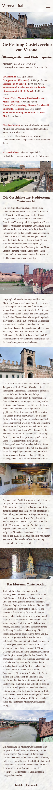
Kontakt (19, 785)
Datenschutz (32, 785)
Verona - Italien (15, 5)
